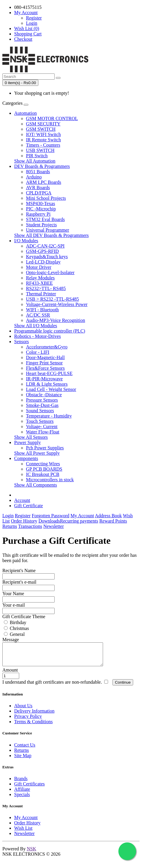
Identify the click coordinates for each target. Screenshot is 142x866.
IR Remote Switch (43, 139)
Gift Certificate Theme (23, 616)
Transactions (30, 526)
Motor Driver (38, 267)
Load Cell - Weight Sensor (51, 389)
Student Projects (41, 224)
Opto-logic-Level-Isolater (50, 272)
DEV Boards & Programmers (42, 166)
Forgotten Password (50, 515)
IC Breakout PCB (42, 474)
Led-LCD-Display (43, 261)
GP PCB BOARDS (44, 469)
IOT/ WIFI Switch (43, 134)
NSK (31, 853)
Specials (22, 798)
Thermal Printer (41, 293)
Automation (25, 113)
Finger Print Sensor (44, 362)
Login (31, 23)
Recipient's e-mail (19, 582)
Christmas (16, 628)
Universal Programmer (47, 230)
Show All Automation (35, 160)
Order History (24, 520)
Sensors (21, 341)
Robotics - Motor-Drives (37, 336)
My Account (82, 515)
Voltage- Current (42, 426)
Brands (20, 782)
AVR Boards (38, 187)
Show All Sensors (31, 437)
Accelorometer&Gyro (46, 346)
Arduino (34, 176)
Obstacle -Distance (44, 394)
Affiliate (22, 793)
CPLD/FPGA (38, 192)
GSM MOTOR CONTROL (52, 118)
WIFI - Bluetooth (42, 309)
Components (26, 458)
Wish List (23, 832)
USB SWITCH (40, 150)
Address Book (108, 515)
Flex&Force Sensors (45, 368)
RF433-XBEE (39, 283)
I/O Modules (26, 240)
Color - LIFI (37, 352)
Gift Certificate (28, 505)
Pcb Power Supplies (45, 447)
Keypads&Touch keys (47, 256)
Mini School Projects (46, 198)
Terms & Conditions (33, 726)
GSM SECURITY (43, 123)
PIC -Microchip (41, 208)
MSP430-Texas (40, 203)
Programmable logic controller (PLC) (49, 330)
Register (34, 17)
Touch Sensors (40, 421)
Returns (9, 526)
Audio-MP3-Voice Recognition (55, 320)
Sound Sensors (40, 410)
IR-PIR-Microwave (44, 378)
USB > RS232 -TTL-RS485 (52, 299)
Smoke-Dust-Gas (42, 405)
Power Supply (27, 442)
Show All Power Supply (37, 453)
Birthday (15, 622)
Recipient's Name (19, 570)
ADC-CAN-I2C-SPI (45, 245)
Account (22, 500)
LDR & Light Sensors (47, 384)
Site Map (22, 759)
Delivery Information (34, 715)
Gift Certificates (29, 788)
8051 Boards (38, 171)
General (14, 634)
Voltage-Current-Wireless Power (56, 304)
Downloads (49, 520)
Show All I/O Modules (35, 325)
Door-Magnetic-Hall (45, 357)
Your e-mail (13, 605)
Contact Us (24, 749)
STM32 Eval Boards (45, 219)
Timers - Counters (43, 145)
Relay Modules (40, 277)
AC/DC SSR (38, 314)
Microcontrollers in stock (50, 479)
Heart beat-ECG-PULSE (49, 373)
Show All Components (35, 484)
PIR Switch (37, 155)
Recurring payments (79, 520)
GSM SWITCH (41, 129)
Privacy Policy (28, 720)
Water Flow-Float (42, 431)
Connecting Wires (43, 463)
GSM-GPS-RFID (42, 251)
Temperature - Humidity (49, 415)
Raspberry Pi (38, 214)
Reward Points (113, 520)
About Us (23, 710)
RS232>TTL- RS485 (46, 288)
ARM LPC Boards (43, 182)
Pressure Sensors (42, 399)
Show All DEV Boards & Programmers (51, 235)
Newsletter (53, 526)
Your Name (13, 593)
